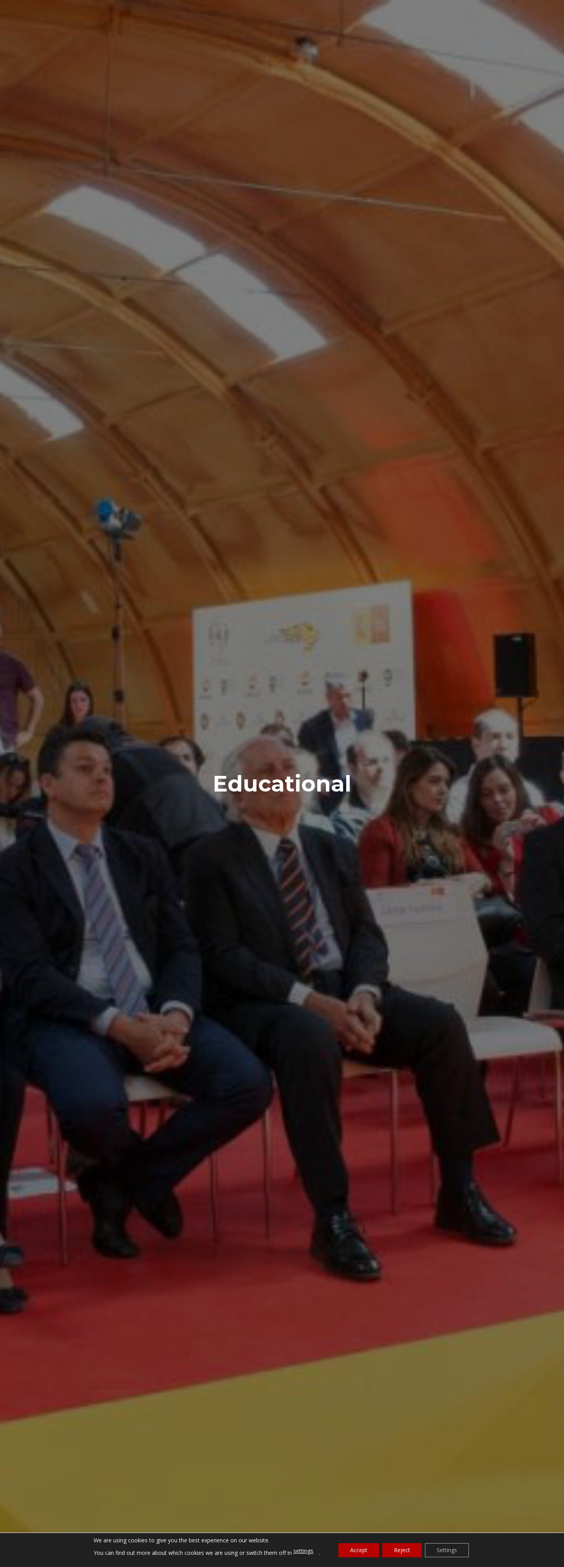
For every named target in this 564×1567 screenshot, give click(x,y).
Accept (358, 1550)
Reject (402, 1550)
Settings (447, 1550)
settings (303, 1550)
